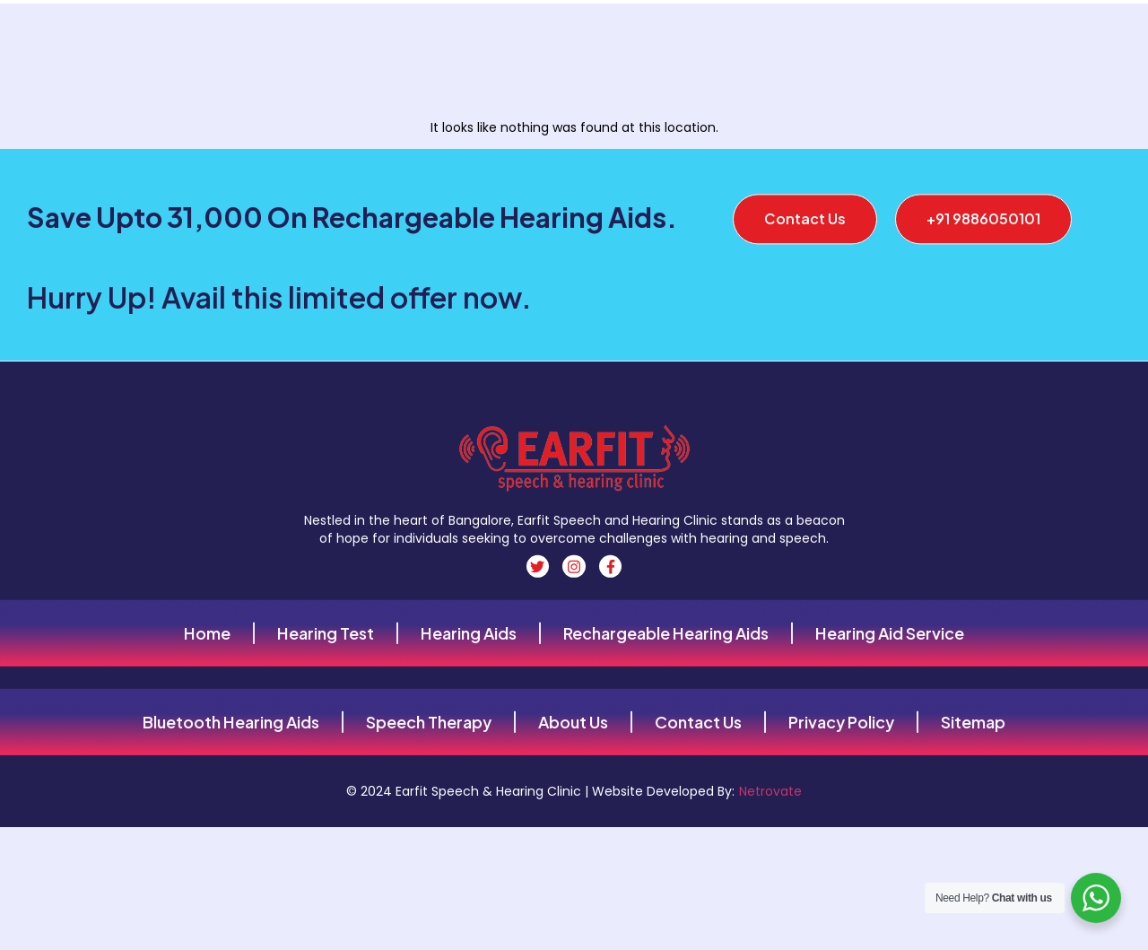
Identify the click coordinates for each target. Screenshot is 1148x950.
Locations (975, 34)
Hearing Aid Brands (759, 34)
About (360, 34)
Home (311, 34)
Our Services (880, 34)
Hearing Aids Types (517, 34)
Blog (1038, 34)
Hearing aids (638, 34)
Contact (415, 34)
